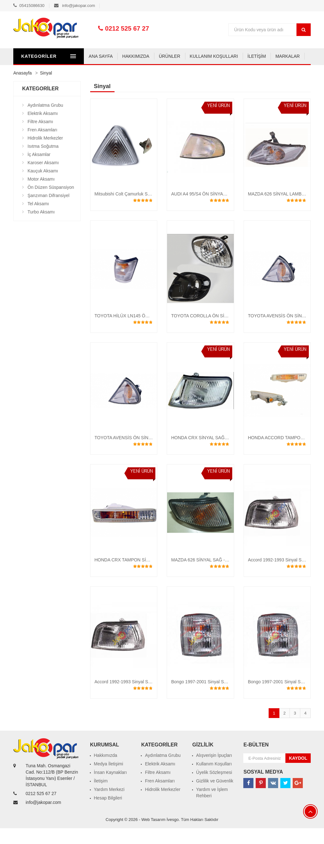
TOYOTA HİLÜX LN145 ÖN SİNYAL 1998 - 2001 (142, 331)
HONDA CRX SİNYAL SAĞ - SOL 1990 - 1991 (216, 453)
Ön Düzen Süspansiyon (51, 203)
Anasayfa (22, 88)
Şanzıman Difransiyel (48, 211)
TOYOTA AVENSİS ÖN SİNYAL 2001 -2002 (137, 453)
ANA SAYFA (30, 72)
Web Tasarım (153, 835)
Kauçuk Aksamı (43, 186)
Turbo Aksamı (41, 227)
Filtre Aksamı (40, 137)
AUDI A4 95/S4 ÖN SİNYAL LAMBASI (208, 209)
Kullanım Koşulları (214, 779)
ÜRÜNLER (99, 72)
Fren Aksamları (42, 145)
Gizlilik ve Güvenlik (214, 796)
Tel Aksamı (38, 219)
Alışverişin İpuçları (214, 771)
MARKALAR (217, 72)
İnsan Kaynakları (110, 788)
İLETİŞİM (186, 72)
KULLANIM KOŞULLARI (143, 72)
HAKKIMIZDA (65, 72)
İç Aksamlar (39, 170)
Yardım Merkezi (109, 805)
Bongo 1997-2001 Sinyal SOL (200, 697)
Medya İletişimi (108, 779)
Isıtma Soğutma (43, 162)
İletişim (101, 796)
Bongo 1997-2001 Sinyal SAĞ (277, 697)
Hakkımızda (105, 771)
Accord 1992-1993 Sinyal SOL (278, 575)
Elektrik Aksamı (43, 129)
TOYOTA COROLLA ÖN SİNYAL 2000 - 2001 (215, 331)
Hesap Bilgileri (108, 813)
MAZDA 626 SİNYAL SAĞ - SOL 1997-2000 (214, 575)
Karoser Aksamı (43, 178)
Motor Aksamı (41, 194)
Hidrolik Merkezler (45, 153)
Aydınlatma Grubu (45, 120)
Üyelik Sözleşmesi (214, 788)
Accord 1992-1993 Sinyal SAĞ (125, 697)
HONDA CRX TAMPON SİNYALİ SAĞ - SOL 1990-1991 (149, 575)
